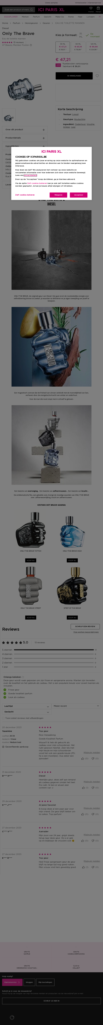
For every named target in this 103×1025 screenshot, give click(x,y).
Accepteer (78, 195)
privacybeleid (30, 175)
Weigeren (58, 195)
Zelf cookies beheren (37, 183)
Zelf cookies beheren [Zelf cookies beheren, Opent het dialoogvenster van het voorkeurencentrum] (25, 195)
